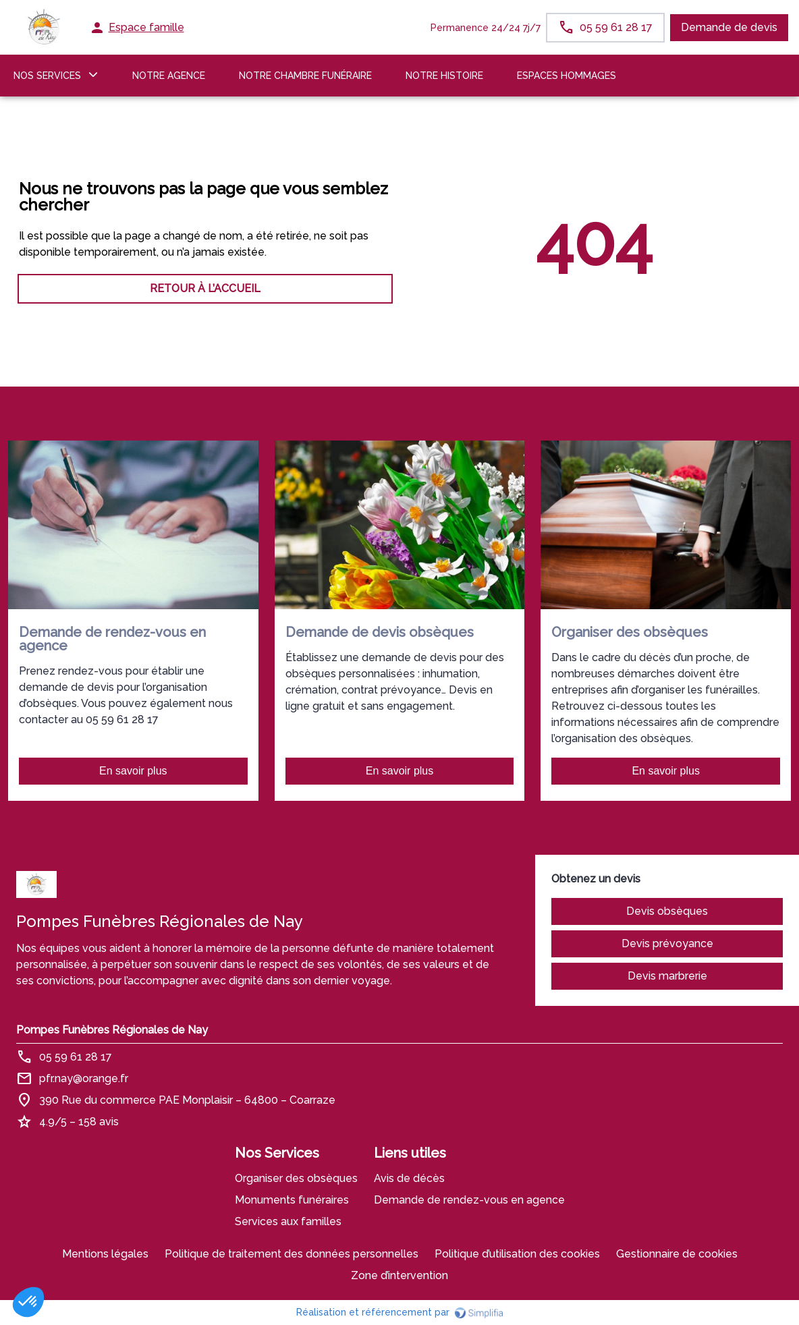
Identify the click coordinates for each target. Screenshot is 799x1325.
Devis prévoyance (667, 943)
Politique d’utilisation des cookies (517, 1253)
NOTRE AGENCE (168, 75)
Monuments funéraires (292, 1199)
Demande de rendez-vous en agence (469, 1199)
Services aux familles (288, 1221)
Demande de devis (729, 27)
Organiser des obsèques (296, 1178)
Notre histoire (444, 75)
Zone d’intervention (399, 1275)
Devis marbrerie (667, 975)
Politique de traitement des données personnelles (291, 1253)
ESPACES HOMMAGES (566, 75)
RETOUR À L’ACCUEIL (205, 288)
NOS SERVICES (47, 75)
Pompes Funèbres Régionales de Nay (112, 1029)
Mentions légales (105, 1253)
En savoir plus (133, 771)
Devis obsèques (667, 911)
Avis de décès (409, 1178)
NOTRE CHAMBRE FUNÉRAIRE (305, 75)
